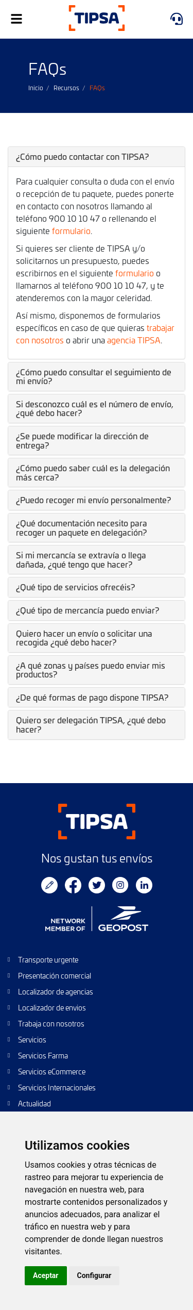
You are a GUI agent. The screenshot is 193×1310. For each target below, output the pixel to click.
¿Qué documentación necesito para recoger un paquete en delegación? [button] (81, 527)
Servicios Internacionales (57, 1087)
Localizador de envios (52, 1008)
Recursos (66, 88)
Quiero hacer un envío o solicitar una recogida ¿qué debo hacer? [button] (84, 637)
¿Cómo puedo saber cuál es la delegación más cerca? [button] (93, 472)
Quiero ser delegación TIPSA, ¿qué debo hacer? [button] (91, 724)
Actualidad (34, 1103)
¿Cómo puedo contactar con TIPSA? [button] (82, 156)
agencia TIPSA (134, 339)
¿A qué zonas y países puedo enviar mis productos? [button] (90, 669)
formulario (71, 230)
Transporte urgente (48, 960)
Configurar (94, 1275)
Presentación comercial (54, 976)
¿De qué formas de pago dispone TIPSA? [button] (92, 697)
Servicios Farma (43, 1055)
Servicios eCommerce (51, 1071)
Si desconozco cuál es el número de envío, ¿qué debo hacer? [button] (94, 408)
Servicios (32, 1039)
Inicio (35, 88)
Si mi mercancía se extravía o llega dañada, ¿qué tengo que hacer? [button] (81, 559)
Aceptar (46, 1275)
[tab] (96, 157)
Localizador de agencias (55, 992)
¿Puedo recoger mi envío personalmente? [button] (93, 499)
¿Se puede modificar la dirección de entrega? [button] (82, 440)
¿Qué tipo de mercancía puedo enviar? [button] (87, 610)
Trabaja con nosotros (51, 1024)
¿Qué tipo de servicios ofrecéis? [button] (75, 586)
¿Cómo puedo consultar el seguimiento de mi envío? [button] (93, 376)
